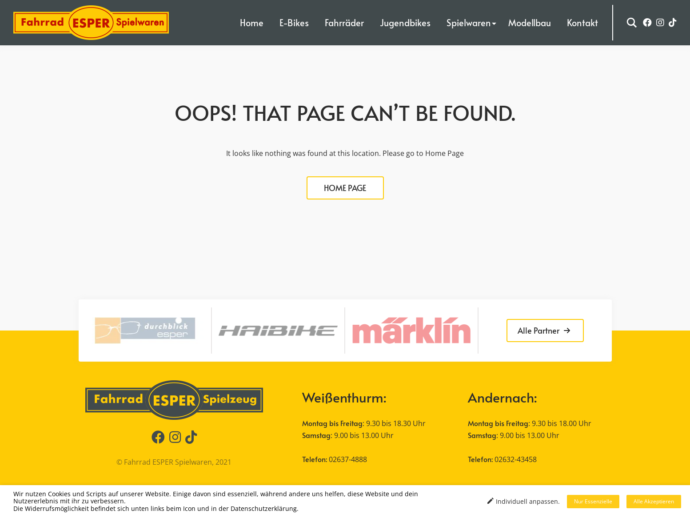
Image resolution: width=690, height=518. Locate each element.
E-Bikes (294, 22)
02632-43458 (516, 459)
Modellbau (529, 22)
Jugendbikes (405, 22)
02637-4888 (348, 459)
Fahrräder (344, 22)
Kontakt (582, 22)
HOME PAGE (345, 187)
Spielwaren (469, 22)
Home (251, 22)
